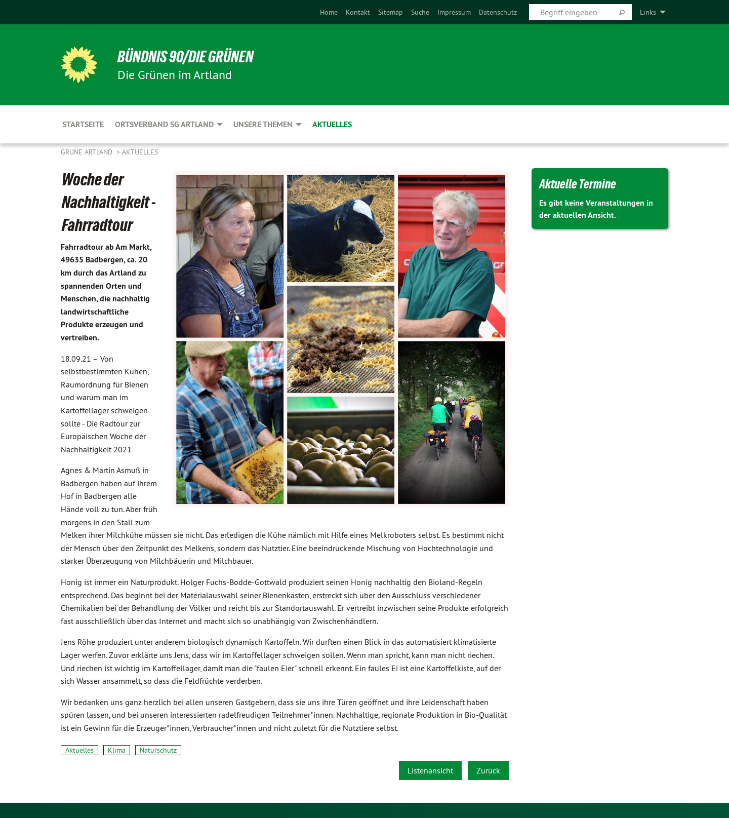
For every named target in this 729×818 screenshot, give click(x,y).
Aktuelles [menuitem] (332, 124)
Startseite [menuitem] (83, 124)
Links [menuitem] (648, 12)
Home (329, 12)
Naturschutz (158, 750)
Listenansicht (430, 770)
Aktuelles (140, 152)
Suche (420, 12)
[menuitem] (329, 12)
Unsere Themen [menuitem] (263, 124)
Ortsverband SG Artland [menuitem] (164, 124)
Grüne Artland (87, 152)
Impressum (454, 12)
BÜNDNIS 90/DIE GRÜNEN (185, 57)
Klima (117, 750)
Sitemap (390, 12)
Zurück (488, 770)
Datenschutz (498, 12)
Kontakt (358, 12)
